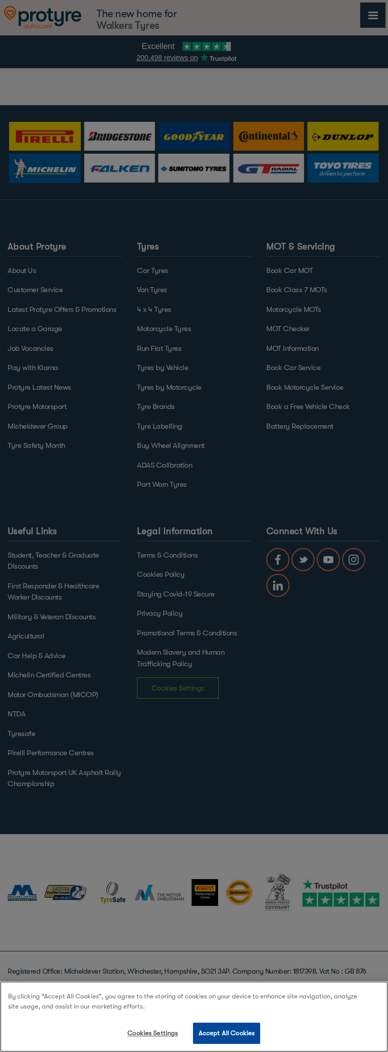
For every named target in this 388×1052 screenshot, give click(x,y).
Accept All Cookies (227, 1033)
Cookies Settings (152, 1033)
